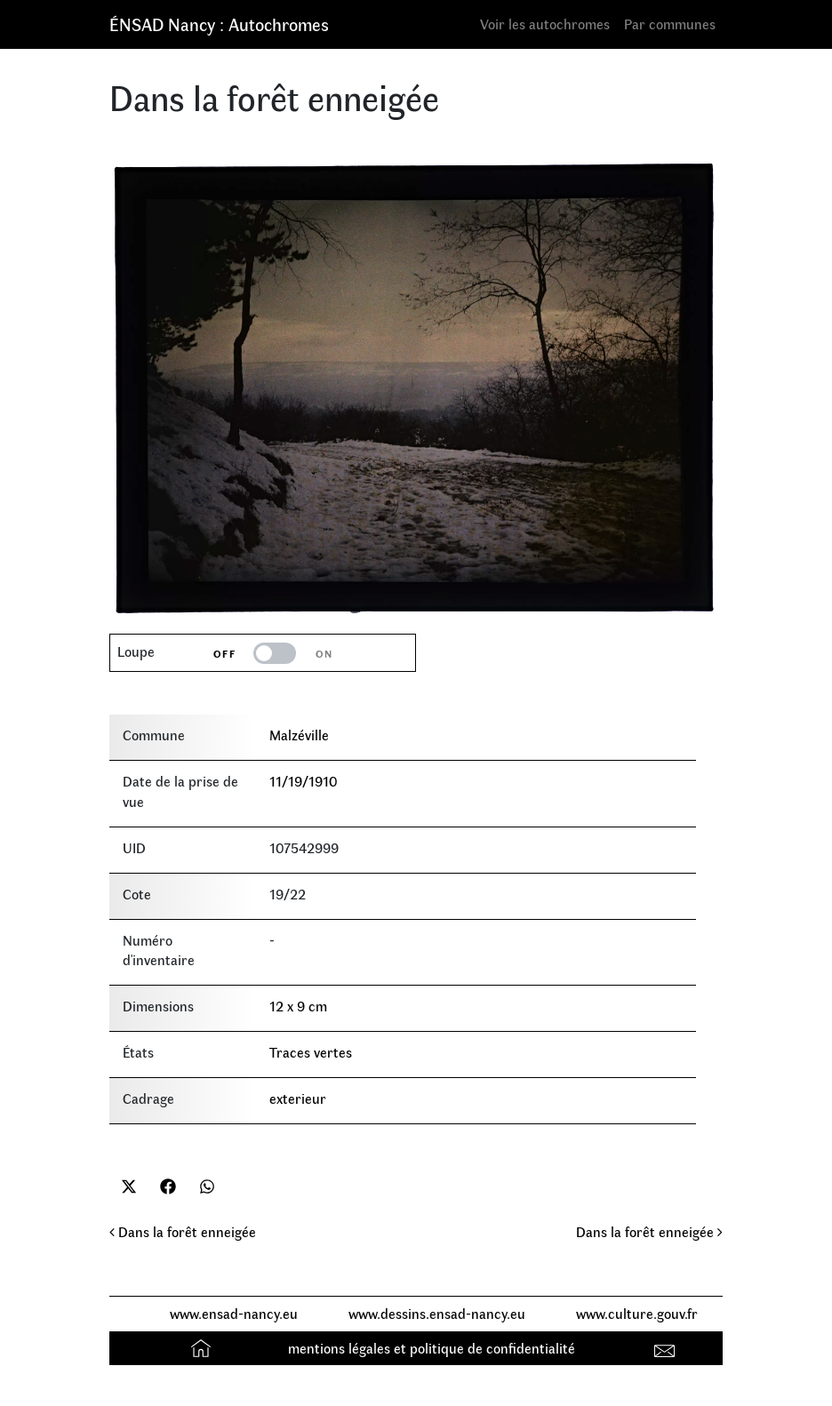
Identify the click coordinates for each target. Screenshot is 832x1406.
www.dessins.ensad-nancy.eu (436, 1313)
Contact (667, 1347)
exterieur (297, 1098)
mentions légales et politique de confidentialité (431, 1347)
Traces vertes (310, 1052)
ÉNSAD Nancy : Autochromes (219, 24)
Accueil (203, 1347)
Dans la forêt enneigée (182, 1231)
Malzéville (299, 734)
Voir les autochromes (545, 23)
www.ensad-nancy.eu (234, 1313)
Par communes (670, 23)
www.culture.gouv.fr (637, 1313)
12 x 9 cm (298, 1005)
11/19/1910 (303, 780)
